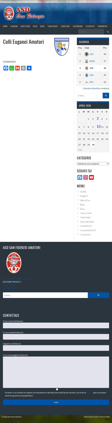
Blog (35, 26)
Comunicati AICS (88, 230)
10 (99, 126)
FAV (89, 82)
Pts (105, 48)
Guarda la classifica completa (96, 88)
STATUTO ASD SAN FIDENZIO (17, 278)
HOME (83, 191)
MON (90, 61)
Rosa (42, 26)
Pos (80, 48)
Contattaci (85, 234)
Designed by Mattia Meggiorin (97, 417)
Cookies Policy (9, 288)
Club (87, 48)
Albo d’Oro (25, 26)
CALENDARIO (78, 26)
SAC (89, 54)
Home (5, 26)
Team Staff (65, 26)
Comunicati (102, 26)
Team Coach (52, 26)
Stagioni (84, 196)
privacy (89, 392)
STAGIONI (14, 26)
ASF (89, 68)
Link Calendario (87, 221)
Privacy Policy (9, 285)
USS (89, 75)
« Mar (80, 150)
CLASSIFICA (90, 26)
